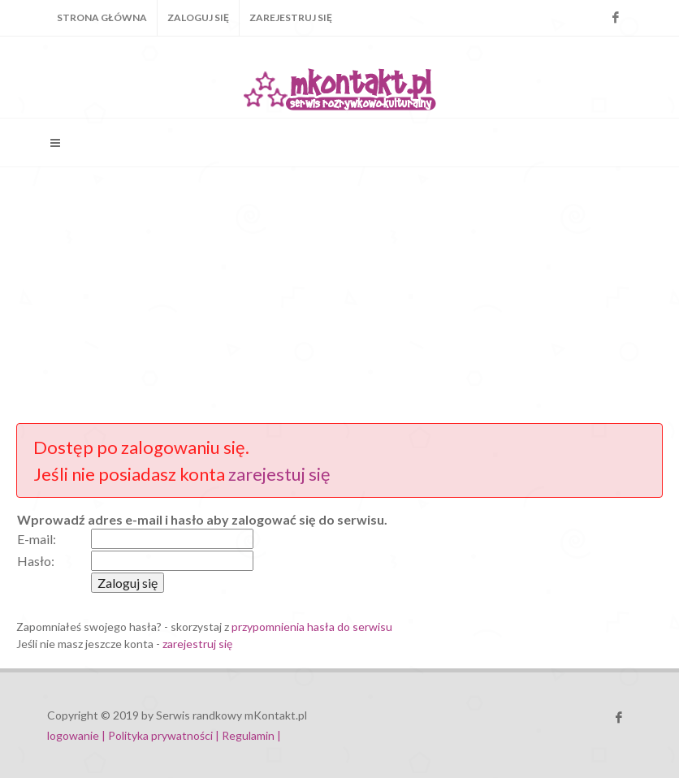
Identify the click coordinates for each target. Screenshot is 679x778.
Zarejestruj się (290, 17)
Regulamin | (251, 735)
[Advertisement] (339, 293)
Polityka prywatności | (163, 735)
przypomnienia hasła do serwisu (311, 626)
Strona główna (102, 17)
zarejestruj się (197, 643)
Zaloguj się (198, 17)
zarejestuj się (279, 474)
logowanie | (77, 735)
